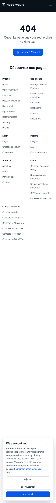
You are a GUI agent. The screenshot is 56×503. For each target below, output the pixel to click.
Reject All (28, 479)
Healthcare (35, 108)
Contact (6, 182)
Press (5, 171)
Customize (28, 486)
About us (6, 166)
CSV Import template (40, 193)
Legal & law (35, 118)
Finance (34, 113)
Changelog (7, 152)
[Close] (48, 442)
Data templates (9, 117)
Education (35, 102)
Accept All (28, 494)
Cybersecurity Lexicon (41, 198)
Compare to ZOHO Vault (13, 239)
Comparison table (10, 212)
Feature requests (38, 152)
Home (5, 84)
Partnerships (8, 177)
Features (6, 95)
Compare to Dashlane (12, 228)
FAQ (32, 147)
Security (6, 122)
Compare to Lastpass (12, 217)
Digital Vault (8, 106)
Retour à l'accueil (28, 52)
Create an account (11, 147)
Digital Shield (8, 111)
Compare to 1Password (13, 223)
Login (5, 141)
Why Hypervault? (10, 90)
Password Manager (11, 100)
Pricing (5, 127)
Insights (34, 141)
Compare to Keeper (11, 233)
